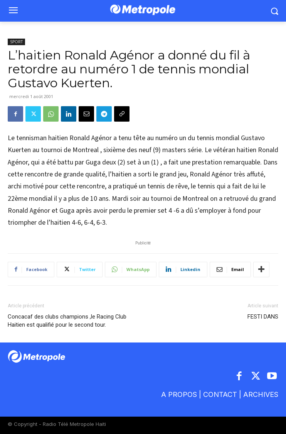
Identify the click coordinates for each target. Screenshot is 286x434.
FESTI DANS (262, 316)
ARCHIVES (260, 394)
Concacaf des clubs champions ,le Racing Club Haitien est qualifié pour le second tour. (67, 320)
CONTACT (220, 394)
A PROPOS (180, 394)
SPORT (16, 41)
